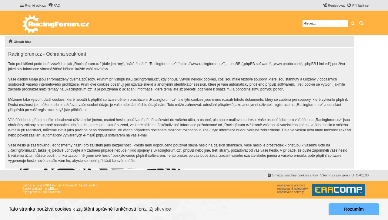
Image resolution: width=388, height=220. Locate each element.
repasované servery (290, 192)
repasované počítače (291, 185)
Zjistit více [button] (160, 209)
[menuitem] (54, 5)
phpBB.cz (51, 188)
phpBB (44, 185)
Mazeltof (56, 192)
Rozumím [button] (354, 209)
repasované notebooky (292, 188)
